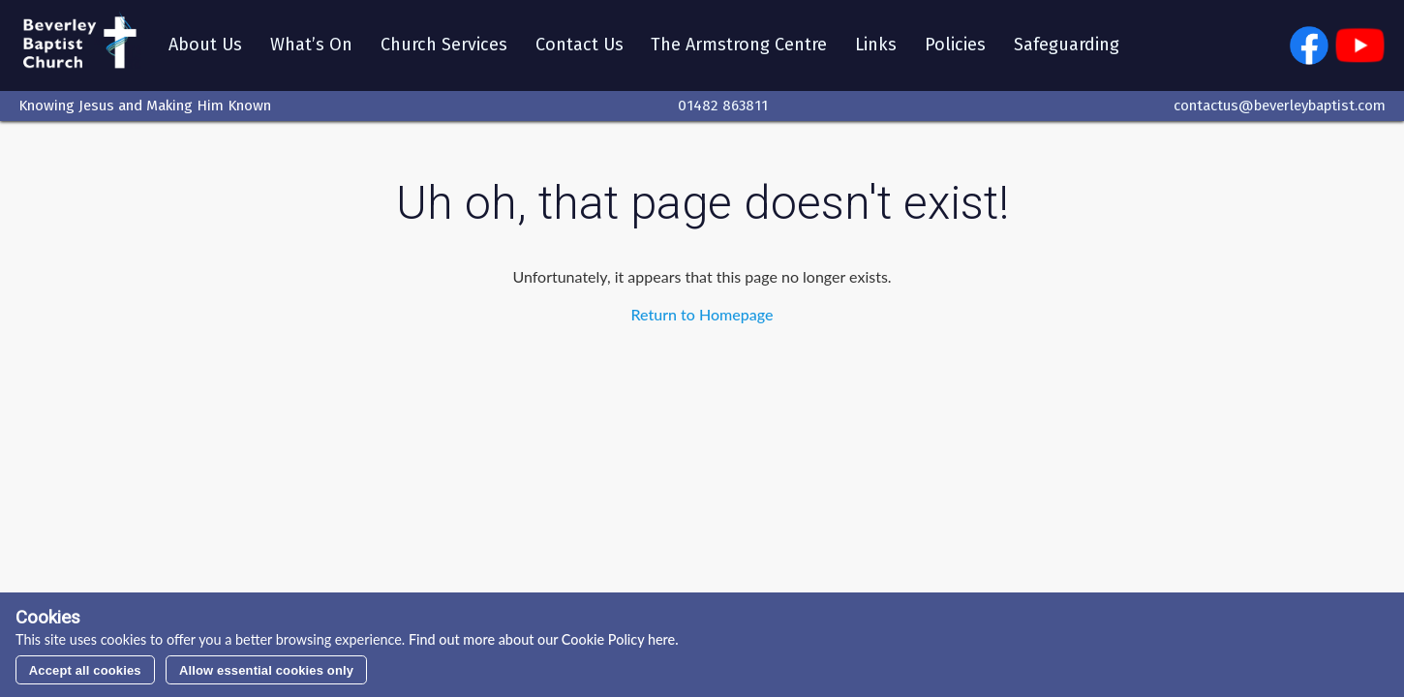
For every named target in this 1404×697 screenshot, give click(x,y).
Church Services (444, 45)
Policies (955, 45)
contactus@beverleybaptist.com (1280, 105)
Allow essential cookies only (266, 670)
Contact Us (579, 45)
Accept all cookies (85, 670)
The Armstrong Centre (740, 45)
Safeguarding (1066, 45)
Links (876, 45)
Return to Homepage (702, 314)
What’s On (311, 45)
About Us (205, 45)
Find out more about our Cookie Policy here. (541, 639)
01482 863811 (723, 105)
